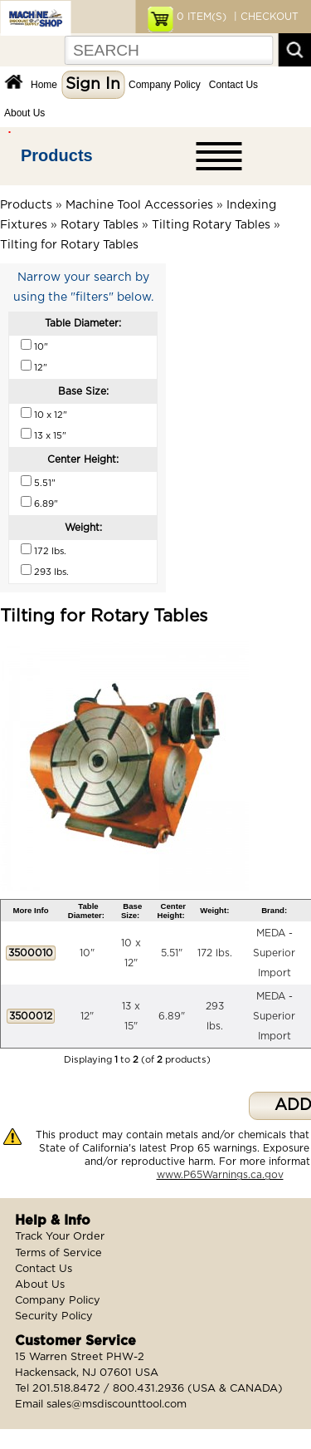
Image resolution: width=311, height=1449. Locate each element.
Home (44, 85)
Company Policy (165, 85)
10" (87, 953)
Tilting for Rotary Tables (69, 245)
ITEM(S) (201, 17)
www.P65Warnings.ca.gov (220, 1175)
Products (57, 155)
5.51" (171, 953)
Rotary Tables (99, 225)
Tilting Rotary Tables (211, 225)
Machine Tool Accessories (139, 205)
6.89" (171, 1016)
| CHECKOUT (265, 17)
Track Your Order (59, 1236)
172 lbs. (214, 953)
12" (87, 1016)
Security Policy (54, 1316)
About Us (24, 113)
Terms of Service (58, 1253)
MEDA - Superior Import (274, 953)
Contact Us (233, 85)
